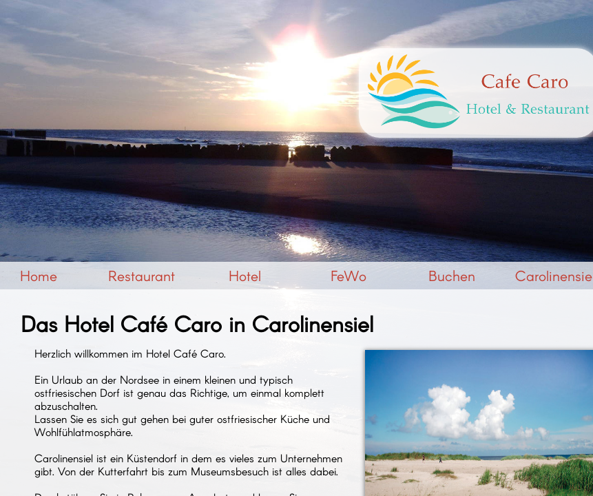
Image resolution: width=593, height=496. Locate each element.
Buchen (451, 275)
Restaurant (141, 275)
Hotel (245, 275)
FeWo (348, 275)
